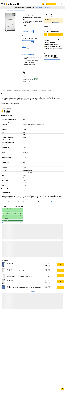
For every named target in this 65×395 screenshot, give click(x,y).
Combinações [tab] (51, 90)
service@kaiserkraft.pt (52, 0)
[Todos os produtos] (2, 4)
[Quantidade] (48, 29)
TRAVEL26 (48, 7)
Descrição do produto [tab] (7, 90)
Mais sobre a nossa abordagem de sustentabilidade (12, 222)
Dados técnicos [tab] (17, 90)
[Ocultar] (63, 94)
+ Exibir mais (25, 66)
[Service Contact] (62, 389)
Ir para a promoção (40, 7)
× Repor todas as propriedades (28, 54)
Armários (11, 10)
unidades (46, 26)
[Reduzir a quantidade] (45, 29)
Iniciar (8, 10)
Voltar (3, 9)
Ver (60, 264)
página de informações (52, 201)
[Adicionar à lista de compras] (45, 34)
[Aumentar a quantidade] (50, 29)
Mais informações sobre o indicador (30, 84)
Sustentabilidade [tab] (25, 90)
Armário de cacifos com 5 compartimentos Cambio (36, 10)
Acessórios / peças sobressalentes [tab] (39, 90)
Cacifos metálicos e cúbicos (19, 10)
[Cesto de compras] (62, 4)
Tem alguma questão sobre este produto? (52, 59)
